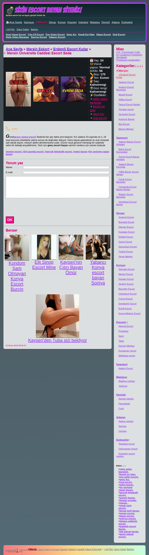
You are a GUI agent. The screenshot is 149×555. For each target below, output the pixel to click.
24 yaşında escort (33, 151)
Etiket (121, 466)
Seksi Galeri (22, 29)
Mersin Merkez (126, 129)
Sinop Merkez (126, 256)
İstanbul (83, 22)
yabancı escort (57, 37)
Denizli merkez (126, 399)
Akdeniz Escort (126, 82)
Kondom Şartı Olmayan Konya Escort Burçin (17, 276)
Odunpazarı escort (128, 449)
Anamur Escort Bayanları (125, 88)
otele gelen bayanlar (17, 37)
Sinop (52, 22)
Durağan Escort (127, 232)
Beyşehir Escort (127, 289)
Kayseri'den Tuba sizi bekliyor (57, 340)
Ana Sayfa (14, 49)
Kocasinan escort (127, 351)
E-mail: (9, 172)
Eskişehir (127, 22)
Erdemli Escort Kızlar (70, 49)
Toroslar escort (126, 109)
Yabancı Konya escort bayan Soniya (98, 272)
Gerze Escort (125, 242)
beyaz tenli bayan (129, 511)
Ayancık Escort (126, 217)
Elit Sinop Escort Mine (44, 265)
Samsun (29, 22)
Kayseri (72, 22)
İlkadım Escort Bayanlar (124, 195)
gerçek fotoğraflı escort (59, 151)
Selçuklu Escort (126, 269)
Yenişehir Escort (127, 114)
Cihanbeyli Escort (128, 294)
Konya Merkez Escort (129, 313)
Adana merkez (126, 421)
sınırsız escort (39, 37)
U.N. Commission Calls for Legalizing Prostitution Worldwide (129, 55)
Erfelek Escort (126, 237)
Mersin (42, 22)
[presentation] (27, 207)
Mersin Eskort (37, 49)
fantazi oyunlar (128, 500)
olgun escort (103, 34)
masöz (124, 503)
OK (9, 220)
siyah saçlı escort (125, 506)
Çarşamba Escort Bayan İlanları (126, 188)
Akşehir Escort (126, 284)
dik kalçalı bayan (129, 531)
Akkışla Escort (126, 326)
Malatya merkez (127, 381)
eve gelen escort (55, 34)
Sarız (121, 336)
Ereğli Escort (125, 308)
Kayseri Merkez (126, 346)
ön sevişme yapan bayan (126, 488)
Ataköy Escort (126, 368)
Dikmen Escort (126, 227)
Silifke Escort (125, 99)
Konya (62, 22)
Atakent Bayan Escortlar (125, 165)
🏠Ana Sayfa (14, 22)
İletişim (34, 29)
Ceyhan (122, 431)
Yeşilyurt (123, 386)
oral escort (119, 34)
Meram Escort (126, 274)
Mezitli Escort (125, 95)
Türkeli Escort (126, 251)
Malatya (95, 22)
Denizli (105, 22)
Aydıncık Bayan (127, 119)
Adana (116, 22)
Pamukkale (124, 404)
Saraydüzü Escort (128, 247)
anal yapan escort (16, 34)
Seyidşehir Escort (128, 304)
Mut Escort (124, 124)
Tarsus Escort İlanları (129, 104)
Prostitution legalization (128, 60)
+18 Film (10, 29)
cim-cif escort (36, 34)
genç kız (71, 34)
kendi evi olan (86, 34)
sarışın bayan (127, 498)
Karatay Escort (126, 279)
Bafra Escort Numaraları (123, 150)
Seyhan (122, 426)
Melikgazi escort (127, 356)
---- (15, 128)
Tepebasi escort (127, 444)
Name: (9, 167)
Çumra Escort (126, 299)
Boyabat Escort (126, 222)
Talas (121, 341)
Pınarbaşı (123, 331)
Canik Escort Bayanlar (124, 180)
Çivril (121, 408)
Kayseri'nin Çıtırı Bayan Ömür (71, 267)
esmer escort (14, 151)
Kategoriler (129, 66)
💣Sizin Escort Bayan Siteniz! (43, 10)
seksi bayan (80, 151)
